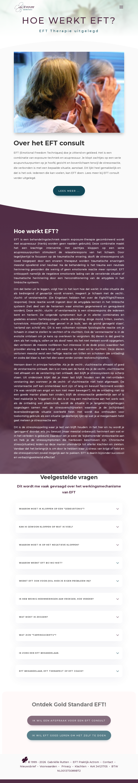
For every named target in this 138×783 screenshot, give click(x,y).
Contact (108, 762)
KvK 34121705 (99, 766)
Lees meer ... (69, 190)
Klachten (80, 766)
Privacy (66, 766)
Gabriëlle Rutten (58, 762)
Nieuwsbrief (28, 766)
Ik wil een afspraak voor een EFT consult (69, 720)
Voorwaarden (48, 766)
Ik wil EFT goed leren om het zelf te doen (69, 734)
